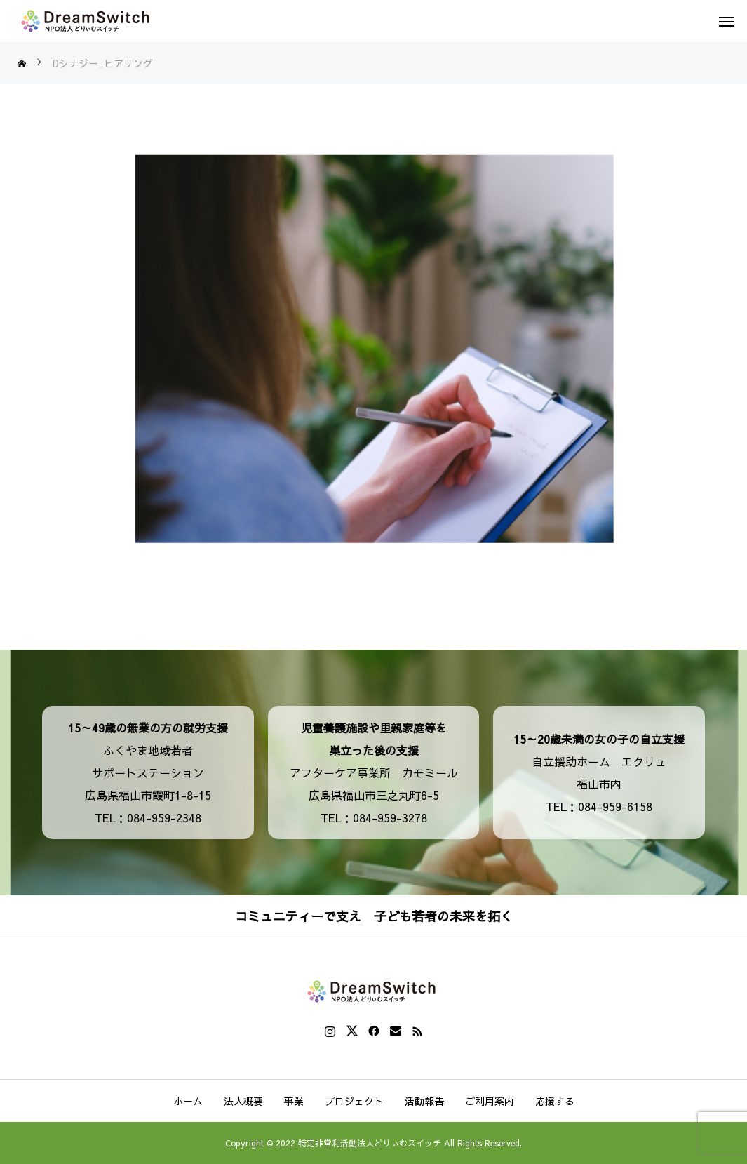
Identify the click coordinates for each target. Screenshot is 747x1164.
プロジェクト (354, 1101)
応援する (554, 1101)
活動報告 (424, 1101)
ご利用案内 (489, 1101)
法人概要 (243, 1101)
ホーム (188, 1101)
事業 (294, 1101)
